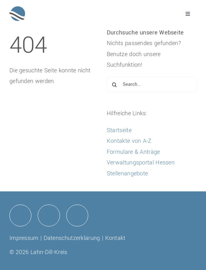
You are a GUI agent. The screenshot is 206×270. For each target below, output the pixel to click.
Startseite (119, 130)
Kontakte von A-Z (129, 141)
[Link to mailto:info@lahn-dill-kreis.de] (77, 215)
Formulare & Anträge (133, 152)
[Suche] (114, 84)
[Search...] (152, 84)
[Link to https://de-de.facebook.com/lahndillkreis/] (20, 215)
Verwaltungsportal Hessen (141, 162)
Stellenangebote (127, 173)
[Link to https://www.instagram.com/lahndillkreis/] (49, 215)
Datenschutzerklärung (72, 238)
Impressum (24, 238)
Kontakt (115, 238)
